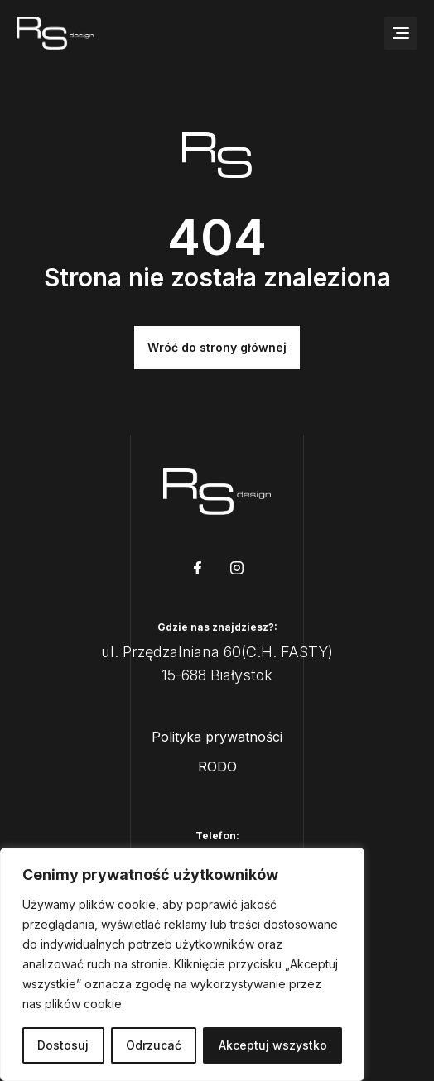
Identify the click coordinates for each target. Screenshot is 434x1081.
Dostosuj (63, 1045)
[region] (182, 964)
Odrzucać (153, 1045)
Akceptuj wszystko (273, 1045)
